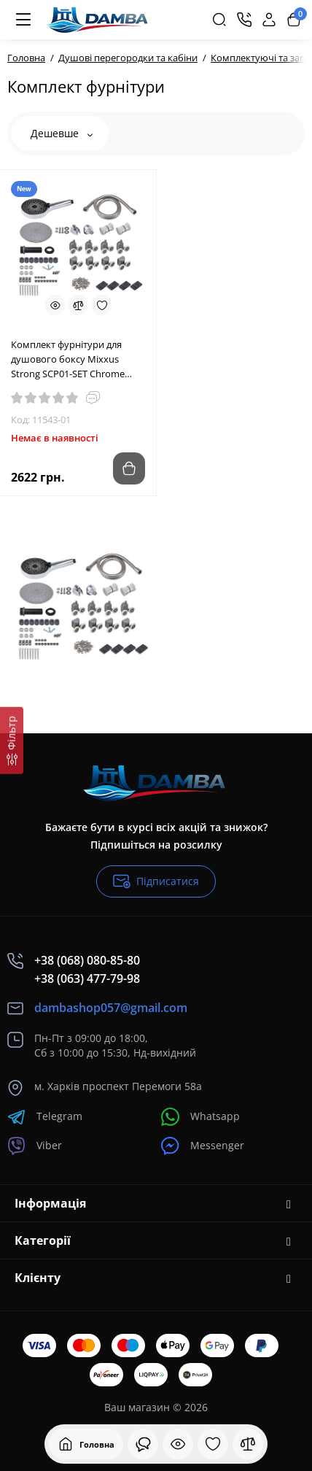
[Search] (219, 20)
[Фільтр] (11, 740)
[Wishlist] (101, 305)
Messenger (202, 1146)
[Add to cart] (129, 468)
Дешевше (62, 133)
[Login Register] (269, 20)
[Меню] (23, 20)
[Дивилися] (143, 1444)
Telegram (44, 1117)
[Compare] (78, 305)
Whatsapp (200, 1117)
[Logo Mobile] (99, 19)
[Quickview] (54, 305)
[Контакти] (244, 20)
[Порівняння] (248, 1444)
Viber (34, 1146)
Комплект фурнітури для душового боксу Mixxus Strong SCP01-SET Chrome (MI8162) (68, 359)
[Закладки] (213, 1444)
